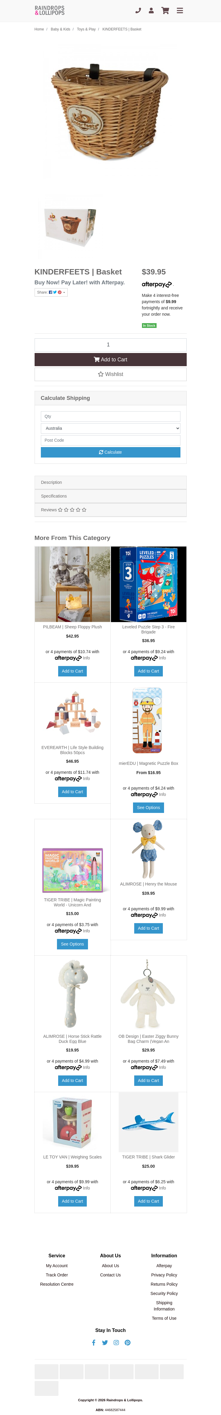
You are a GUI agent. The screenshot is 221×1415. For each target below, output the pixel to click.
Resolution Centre (56, 1284)
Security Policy (164, 1293)
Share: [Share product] (50, 292)
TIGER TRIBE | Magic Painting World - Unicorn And (72, 902)
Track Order (57, 1275)
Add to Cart (110, 360)
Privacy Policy (164, 1275)
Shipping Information (164, 1305)
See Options (148, 807)
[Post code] (110, 440)
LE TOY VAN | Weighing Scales (72, 1157)
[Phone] (138, 11)
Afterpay (164, 1265)
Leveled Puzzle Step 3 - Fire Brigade (148, 629)
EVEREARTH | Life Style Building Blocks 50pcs (72, 750)
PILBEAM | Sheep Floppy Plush (72, 626)
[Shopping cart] (165, 11)
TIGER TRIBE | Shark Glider (148, 1157)
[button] (111, 374)
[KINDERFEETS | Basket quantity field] (111, 345)
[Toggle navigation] (180, 11)
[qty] (110, 416)
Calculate (110, 452)
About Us (110, 1265)
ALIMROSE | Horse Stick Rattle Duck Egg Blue (72, 1039)
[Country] (110, 428)
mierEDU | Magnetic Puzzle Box (148, 763)
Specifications (54, 496)
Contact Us (110, 1275)
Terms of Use (164, 1318)
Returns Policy (164, 1284)
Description (51, 482)
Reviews (63, 509)
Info (86, 658)
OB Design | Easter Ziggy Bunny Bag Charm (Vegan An (148, 1039)
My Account (56, 1265)
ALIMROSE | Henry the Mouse (148, 884)
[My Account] (151, 11)
